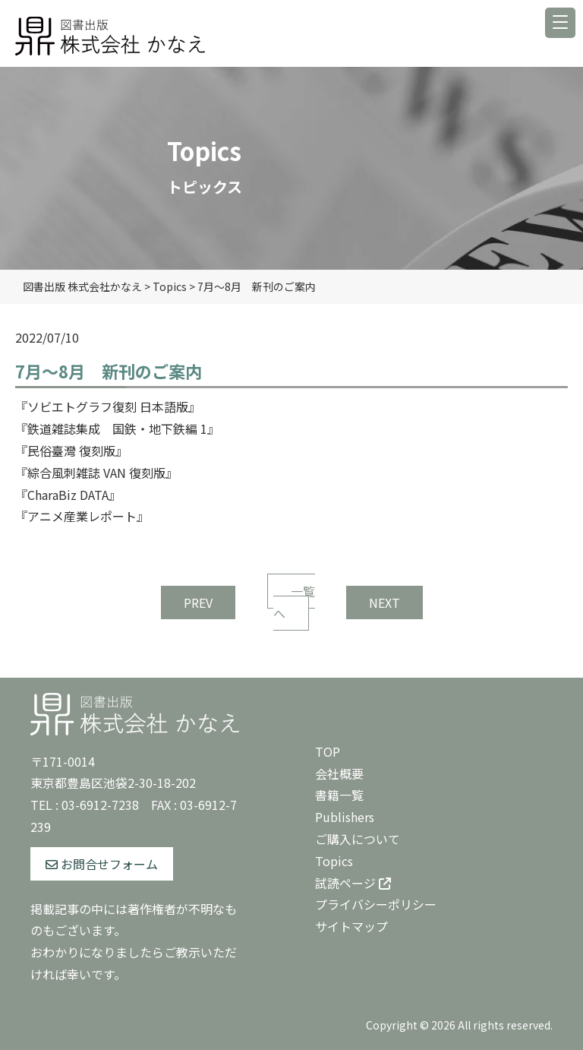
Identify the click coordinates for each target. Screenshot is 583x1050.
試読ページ (353, 883)
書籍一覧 (339, 795)
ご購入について (357, 839)
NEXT (384, 602)
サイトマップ (351, 926)
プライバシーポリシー (375, 904)
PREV (198, 602)
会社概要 (339, 773)
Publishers (344, 817)
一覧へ (294, 602)
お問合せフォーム (102, 864)
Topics (334, 861)
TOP (327, 751)
